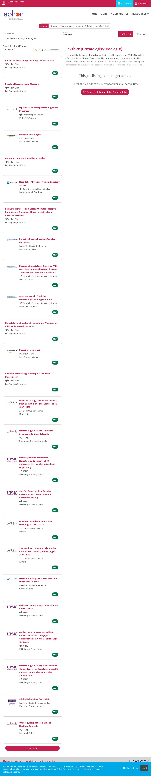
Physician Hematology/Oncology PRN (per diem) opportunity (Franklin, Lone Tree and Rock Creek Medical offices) (38, 269)
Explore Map (67, 26)
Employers (141, 3)
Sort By (8, 50)
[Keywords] (32, 34)
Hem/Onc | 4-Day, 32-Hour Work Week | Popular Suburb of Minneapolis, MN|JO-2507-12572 (38, 403)
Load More (32, 748)
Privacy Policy (47, 761)
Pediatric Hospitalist (29, 349)
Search (44, 26)
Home (94, 13)
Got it (144, 768)
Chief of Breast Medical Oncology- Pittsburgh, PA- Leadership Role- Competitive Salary (36, 494)
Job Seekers (125, 3)
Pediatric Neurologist (30, 134)
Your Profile (120, 13)
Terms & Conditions (26, 761)
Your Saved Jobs (103, 26)
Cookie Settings (130, 768)
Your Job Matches (84, 26)
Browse (53, 26)
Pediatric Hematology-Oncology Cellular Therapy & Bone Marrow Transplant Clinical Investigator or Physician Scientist (31, 212)
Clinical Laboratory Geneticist (34, 699)
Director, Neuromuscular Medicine (22, 84)
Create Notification (50, 50)
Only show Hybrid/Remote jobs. (22, 38)
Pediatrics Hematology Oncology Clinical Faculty (29, 60)
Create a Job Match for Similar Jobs (105, 92)
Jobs (104, 13)
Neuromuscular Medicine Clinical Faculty (25, 158)
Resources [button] (139, 13)
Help (7, 761)
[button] (140, 34)
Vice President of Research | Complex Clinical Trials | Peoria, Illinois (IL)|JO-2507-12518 (37, 551)
